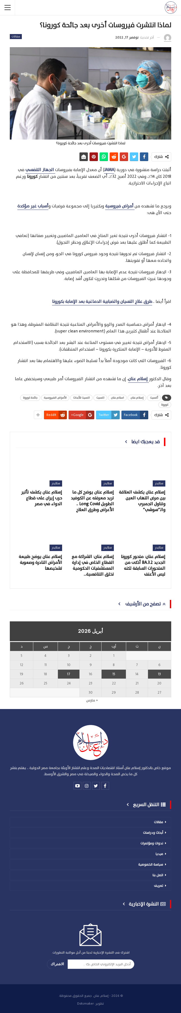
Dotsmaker (85, 1003)
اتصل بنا (157, 875)
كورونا (164, 404)
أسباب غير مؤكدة (32, 206)
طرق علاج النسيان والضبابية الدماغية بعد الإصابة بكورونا (102, 301)
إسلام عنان (137, 397)
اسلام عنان (117, 397)
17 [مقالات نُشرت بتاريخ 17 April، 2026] (68, 674)
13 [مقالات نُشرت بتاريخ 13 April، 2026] (159, 674)
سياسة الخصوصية (150, 864)
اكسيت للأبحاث (81, 397)
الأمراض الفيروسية (55, 397)
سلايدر (159, 483)
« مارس (92, 700)
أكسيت (154, 397)
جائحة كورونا (30, 397)
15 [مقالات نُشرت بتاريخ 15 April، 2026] (113, 674)
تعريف (158, 886)
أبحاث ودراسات (153, 832)
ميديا (159, 854)
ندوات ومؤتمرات (151, 843)
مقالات (15, 36)
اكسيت (100, 397)
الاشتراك (57, 964)
